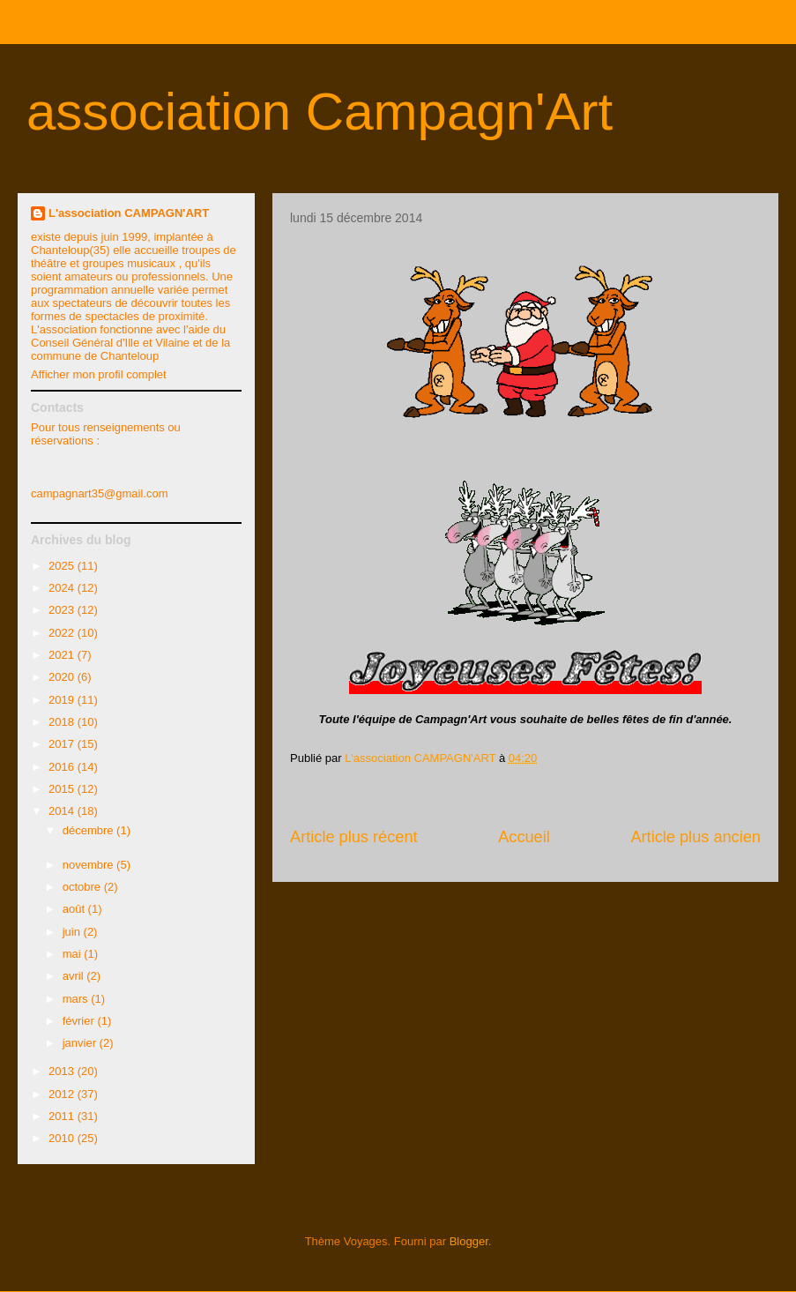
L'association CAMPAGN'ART (128, 213)
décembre (89, 830)
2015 (63, 788)
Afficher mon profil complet (99, 374)
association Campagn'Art (319, 111)
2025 (63, 565)
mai (74, 953)
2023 (63, 609)
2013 (63, 1071)
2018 (63, 721)
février (80, 1020)
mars (77, 998)
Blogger (469, 1241)
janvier (81, 1042)
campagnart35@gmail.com (99, 493)
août (75, 908)
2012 (63, 1094)
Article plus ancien (695, 837)
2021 (63, 654)
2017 (63, 744)
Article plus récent (354, 837)
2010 (63, 1138)
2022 (63, 632)
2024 (63, 587)
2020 (63, 676)
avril (74, 975)
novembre (89, 864)
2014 (63, 811)
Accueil (524, 837)
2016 (63, 766)
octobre (83, 886)
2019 (63, 699)
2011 (63, 1116)
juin (73, 931)
